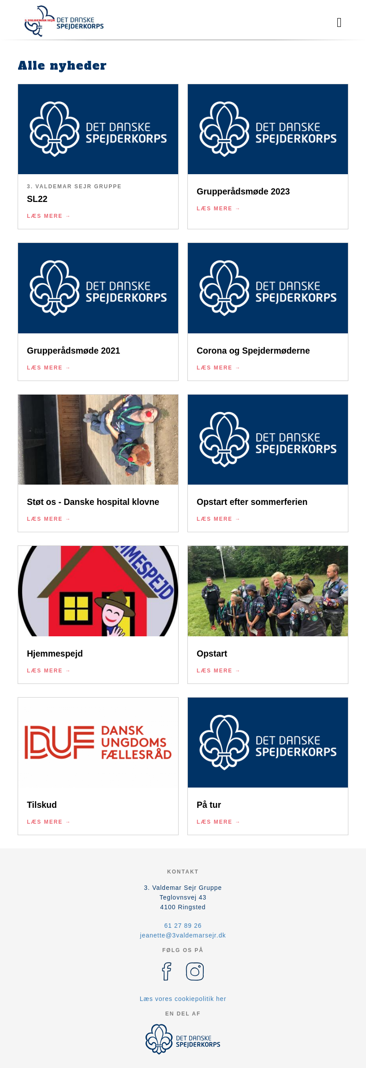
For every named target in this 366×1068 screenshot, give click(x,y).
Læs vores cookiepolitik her (183, 998)
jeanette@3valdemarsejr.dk (183, 935)
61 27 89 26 (183, 925)
